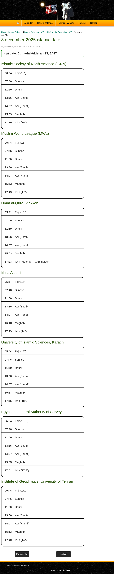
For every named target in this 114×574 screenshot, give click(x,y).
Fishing (82, 23)
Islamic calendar (66, 23)
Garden (94, 23)
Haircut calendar (45, 23)
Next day (63, 554)
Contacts (66, 570)
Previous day (22, 554)
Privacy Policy (55, 570)
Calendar (28, 23)
